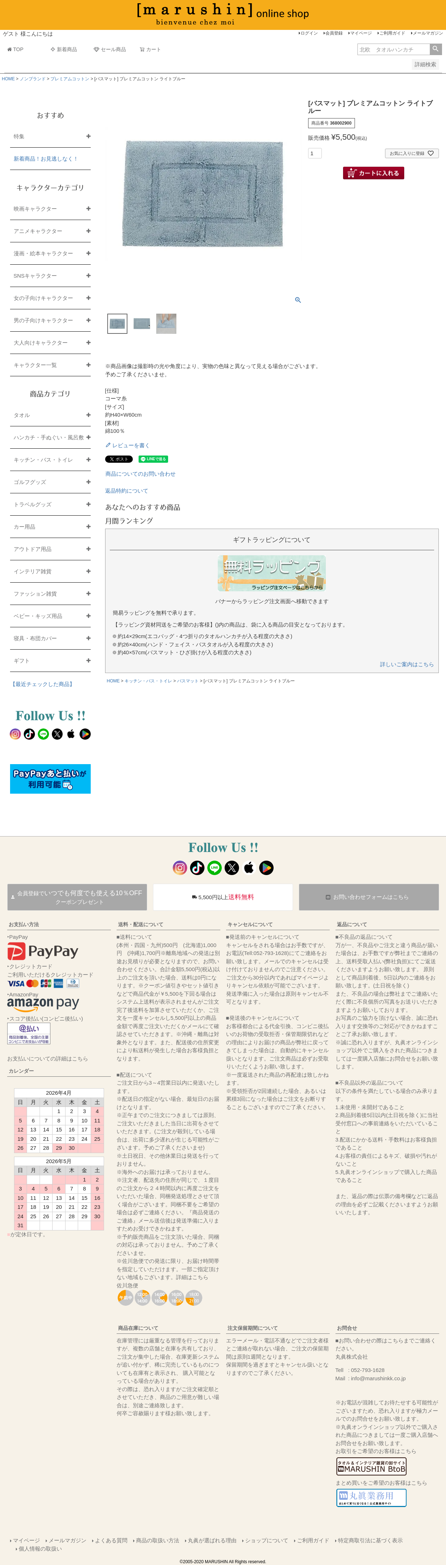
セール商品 (110, 49)
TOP (15, 49)
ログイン (309, 33)
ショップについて (266, 1540)
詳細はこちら (192, 1277)
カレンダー (21, 1071)
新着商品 (63, 49)
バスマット (188, 680)
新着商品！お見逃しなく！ (46, 159)
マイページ (361, 33)
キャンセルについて (250, 924)
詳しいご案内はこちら (407, 664)
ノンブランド (33, 78)
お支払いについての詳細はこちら (47, 1058)
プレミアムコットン (69, 78)
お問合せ (347, 1328)
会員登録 (334, 33)
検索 (436, 49)
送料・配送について (140, 924)
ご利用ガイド (392, 33)
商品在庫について (138, 1328)
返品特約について (126, 491)
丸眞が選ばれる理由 (212, 1540)
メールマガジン (428, 33)
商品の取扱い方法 (157, 1540)
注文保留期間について (252, 1328)
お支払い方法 (24, 924)
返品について (352, 924)
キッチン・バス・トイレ (148, 680)
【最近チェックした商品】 (42, 684)
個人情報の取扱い (40, 1549)
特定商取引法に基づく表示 (370, 1540)
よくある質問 (111, 1540)
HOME (8, 78)
